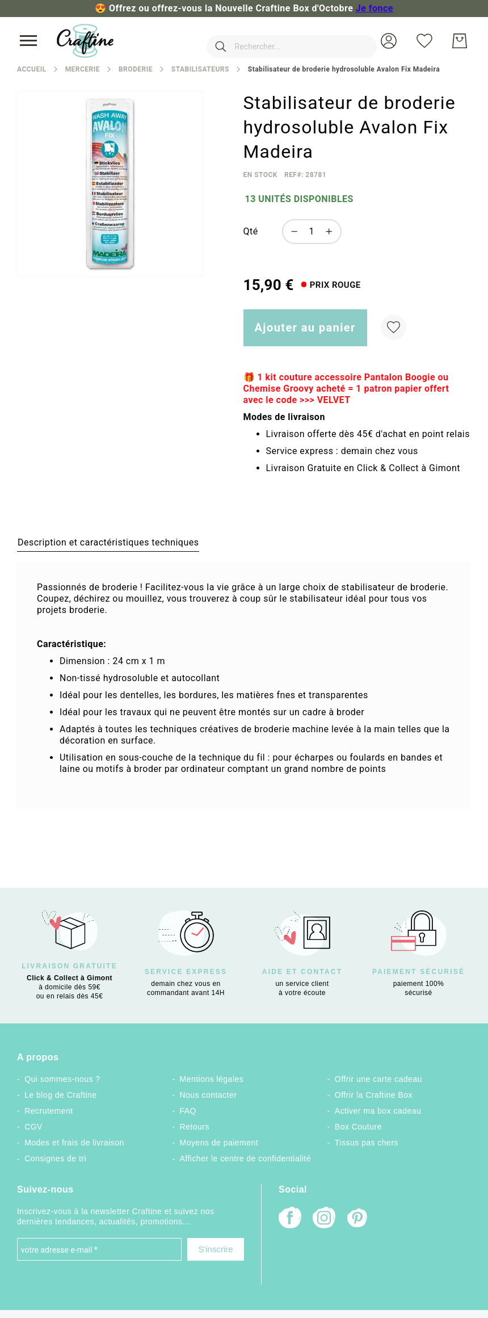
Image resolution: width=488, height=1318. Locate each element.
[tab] (108, 542)
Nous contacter (208, 1094)
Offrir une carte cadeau (378, 1079)
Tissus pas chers (366, 1142)
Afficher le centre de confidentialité (245, 1158)
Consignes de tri (55, 1158)
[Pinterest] (358, 1219)
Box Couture (358, 1126)
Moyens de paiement (218, 1142)
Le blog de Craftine (60, 1094)
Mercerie (82, 69)
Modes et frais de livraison (74, 1142)
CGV (33, 1126)
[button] (389, 41)
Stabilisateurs (200, 69)
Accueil (32, 69)
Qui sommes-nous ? (62, 1079)
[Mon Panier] (459, 41)
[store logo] (85, 41)
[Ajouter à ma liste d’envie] (393, 327)
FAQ (187, 1110)
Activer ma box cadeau (378, 1110)
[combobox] (275, 41)
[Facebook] (290, 1219)
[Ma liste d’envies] (424, 41)
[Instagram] (324, 1219)
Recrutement (48, 1110)
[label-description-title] (108, 542)
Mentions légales (211, 1079)
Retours (194, 1126)
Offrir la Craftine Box (374, 1094)
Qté (250, 231)
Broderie (136, 69)
